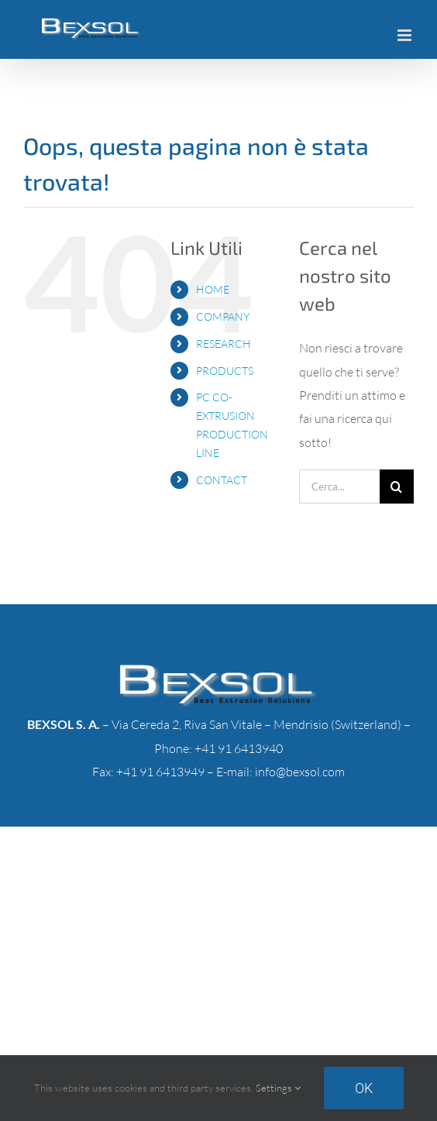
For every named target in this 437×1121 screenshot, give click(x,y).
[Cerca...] (339, 486)
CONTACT (221, 480)
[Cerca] (397, 486)
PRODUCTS (224, 370)
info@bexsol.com (300, 771)
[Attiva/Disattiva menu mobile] (405, 35)
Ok (364, 1088)
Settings (278, 1087)
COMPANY (222, 316)
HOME (212, 289)
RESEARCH (223, 343)
